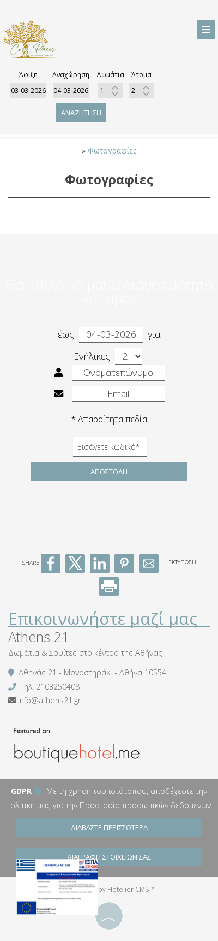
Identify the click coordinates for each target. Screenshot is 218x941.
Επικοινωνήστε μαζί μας (102, 618)
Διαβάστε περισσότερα (109, 827)
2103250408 (58, 686)
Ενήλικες (108, 356)
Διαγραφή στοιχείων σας (109, 857)
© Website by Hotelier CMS (107, 889)
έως (100, 335)
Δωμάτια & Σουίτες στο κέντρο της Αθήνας (85, 653)
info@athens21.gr (49, 700)
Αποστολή (109, 472)
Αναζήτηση (81, 112)
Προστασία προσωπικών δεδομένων (145, 805)
